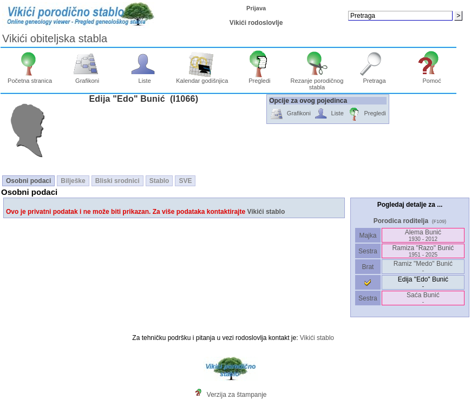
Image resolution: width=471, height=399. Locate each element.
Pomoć (431, 78)
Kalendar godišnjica (202, 78)
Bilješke (73, 181)
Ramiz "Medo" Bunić (423, 266)
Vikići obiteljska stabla (54, 38)
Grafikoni (87, 78)
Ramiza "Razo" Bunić (423, 251)
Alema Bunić (423, 235)
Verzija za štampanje (237, 394)
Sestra (367, 251)
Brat (368, 267)
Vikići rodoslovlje (256, 23)
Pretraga (374, 78)
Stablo (159, 181)
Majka (367, 235)
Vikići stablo (266, 211)
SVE (185, 181)
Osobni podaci (28, 181)
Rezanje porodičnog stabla (317, 81)
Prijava (256, 8)
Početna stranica (30, 78)
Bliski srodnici (117, 181)
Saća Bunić (423, 298)
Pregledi (259, 78)
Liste (144, 78)
